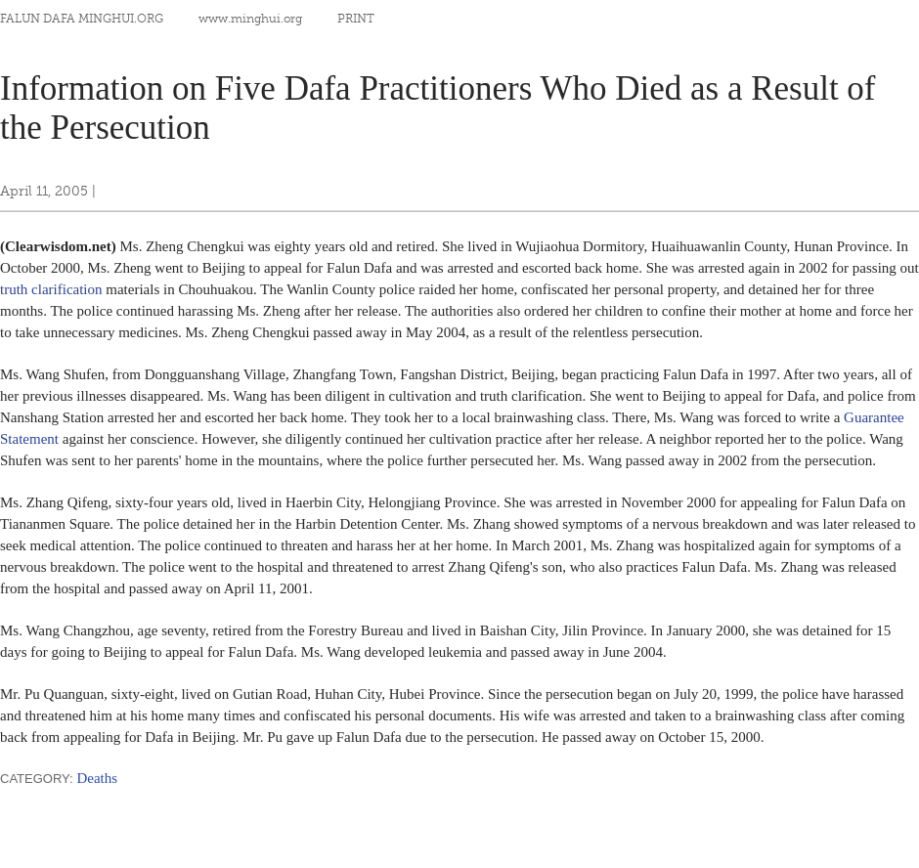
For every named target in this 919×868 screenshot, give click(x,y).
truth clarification (51, 289)
